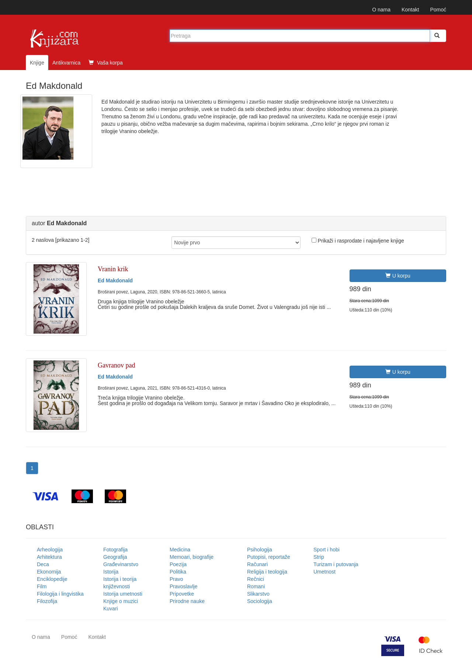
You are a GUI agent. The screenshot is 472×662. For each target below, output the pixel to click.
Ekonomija (49, 572)
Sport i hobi (326, 550)
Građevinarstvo (120, 564)
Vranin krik (113, 269)
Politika (178, 572)
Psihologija (259, 550)
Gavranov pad (116, 365)
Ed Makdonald (115, 280)
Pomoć (438, 10)
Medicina (180, 550)
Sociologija (259, 601)
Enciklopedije (52, 579)
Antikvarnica (66, 63)
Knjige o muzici (120, 601)
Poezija (178, 564)
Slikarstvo (258, 594)
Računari (257, 564)
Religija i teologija (267, 572)
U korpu (397, 276)
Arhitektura (49, 557)
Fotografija (115, 550)
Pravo (176, 579)
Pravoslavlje (183, 586)
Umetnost (324, 572)
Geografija (115, 557)
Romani (256, 586)
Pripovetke (182, 594)
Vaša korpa (105, 63)
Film (41, 586)
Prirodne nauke (187, 601)
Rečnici (255, 579)
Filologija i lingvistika (60, 594)
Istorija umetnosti (122, 594)
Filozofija (47, 601)
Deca (43, 564)
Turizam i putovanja (335, 564)
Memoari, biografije (192, 557)
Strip (318, 557)
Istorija (110, 572)
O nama (381, 10)
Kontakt (410, 10)
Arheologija (50, 550)
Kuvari (110, 609)
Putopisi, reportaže (268, 557)
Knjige (37, 63)
